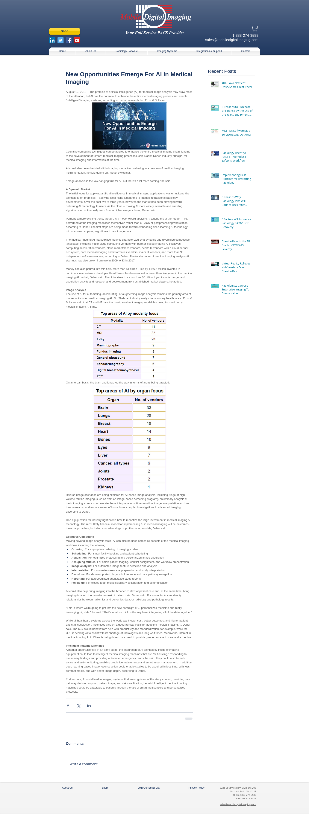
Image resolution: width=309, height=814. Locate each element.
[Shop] (64, 31)
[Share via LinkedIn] (89, 705)
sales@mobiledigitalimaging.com (238, 804)
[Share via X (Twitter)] (78, 705)
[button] (255, 28)
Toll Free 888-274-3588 (244, 794)
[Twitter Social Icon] (61, 40)
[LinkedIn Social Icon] (52, 40)
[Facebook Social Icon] (69, 40)
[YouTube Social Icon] (77, 40)
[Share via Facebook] (68, 705)
